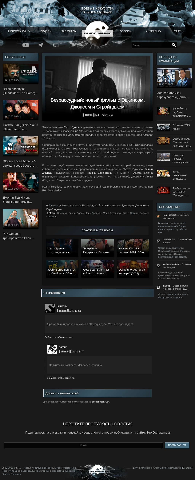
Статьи (179, 31)
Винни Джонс (76, 213)
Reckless (62, 213)
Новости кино (19, 31)
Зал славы (68, 31)
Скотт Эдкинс (72, 127)
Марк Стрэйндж (112, 213)
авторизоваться (100, 401)
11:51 (78, 310)
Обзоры (125, 31)
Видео (45, 31)
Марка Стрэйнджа (100, 172)
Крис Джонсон (93, 213)
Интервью (153, 31)
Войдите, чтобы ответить (58, 337)
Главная (54, 205)
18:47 (80, 351)
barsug (108, 115)
